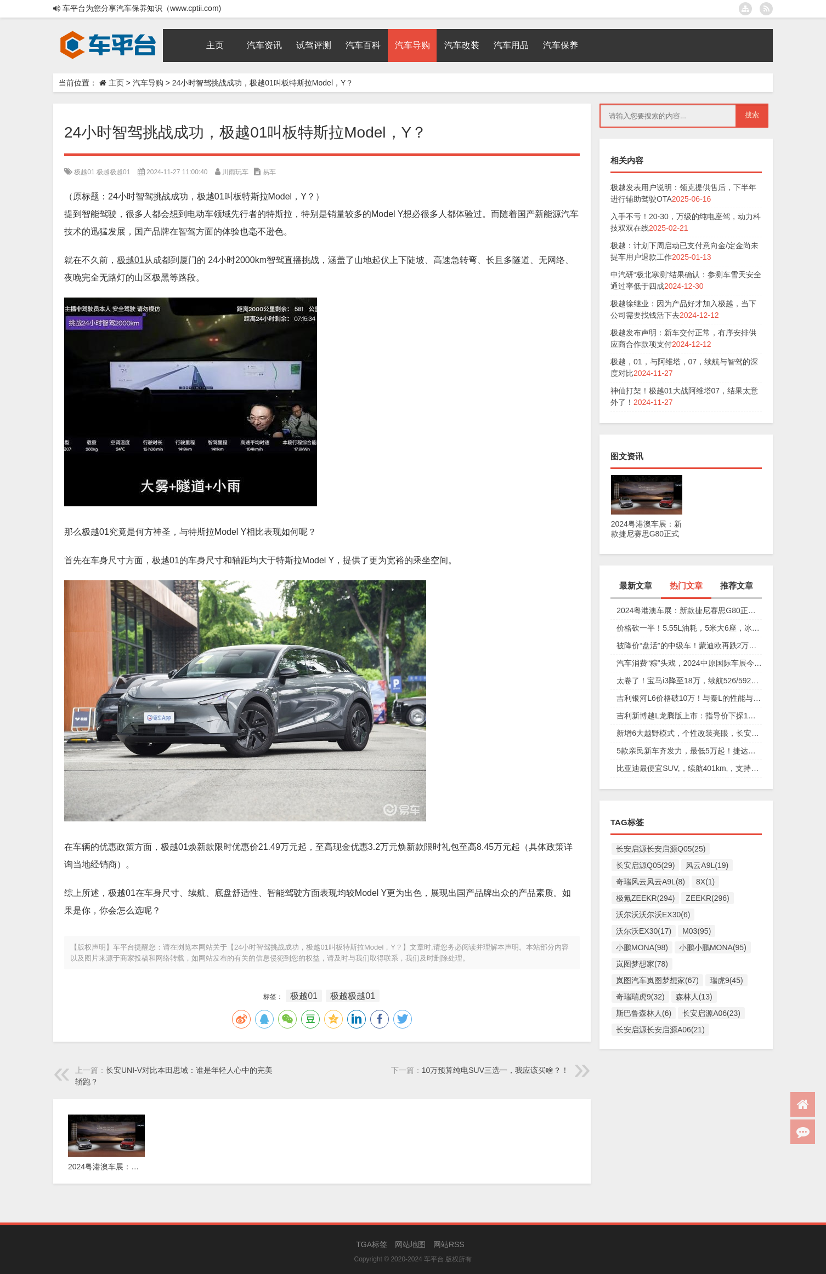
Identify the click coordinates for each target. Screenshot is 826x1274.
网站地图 (410, 1244)
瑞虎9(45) (726, 980)
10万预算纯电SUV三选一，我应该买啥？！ (495, 1070)
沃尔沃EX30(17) (643, 931)
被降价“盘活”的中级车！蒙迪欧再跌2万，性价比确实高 (689, 645)
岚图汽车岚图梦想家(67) (657, 980)
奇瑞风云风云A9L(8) (650, 881)
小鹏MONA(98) (642, 947)
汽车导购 (148, 82)
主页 (116, 82)
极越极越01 (113, 172)
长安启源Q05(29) (645, 865)
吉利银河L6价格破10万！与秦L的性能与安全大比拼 (689, 698)
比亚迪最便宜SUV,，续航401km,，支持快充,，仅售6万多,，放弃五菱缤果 (689, 768)
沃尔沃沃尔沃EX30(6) (653, 914)
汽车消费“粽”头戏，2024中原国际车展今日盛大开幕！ (689, 663)
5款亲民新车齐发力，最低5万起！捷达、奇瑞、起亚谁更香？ (689, 750)
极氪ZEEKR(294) (645, 898)
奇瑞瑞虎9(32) (640, 996)
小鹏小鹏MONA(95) (712, 947)
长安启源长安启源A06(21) (660, 1029)
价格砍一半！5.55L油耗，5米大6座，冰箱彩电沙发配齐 (689, 628)
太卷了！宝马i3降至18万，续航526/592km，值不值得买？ (689, 680)
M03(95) (696, 931)
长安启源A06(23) (711, 1013)
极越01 (84, 172)
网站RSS (449, 1244)
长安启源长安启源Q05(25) (660, 848)
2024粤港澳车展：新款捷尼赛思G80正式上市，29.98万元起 (689, 610)
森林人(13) (694, 996)
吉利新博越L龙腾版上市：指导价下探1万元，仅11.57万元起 (689, 715)
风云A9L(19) (707, 865)
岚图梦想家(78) (642, 963)
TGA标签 (371, 1244)
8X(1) (705, 881)
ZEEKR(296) (707, 898)
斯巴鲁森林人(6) (643, 1013)
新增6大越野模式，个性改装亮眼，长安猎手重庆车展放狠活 (689, 733)
